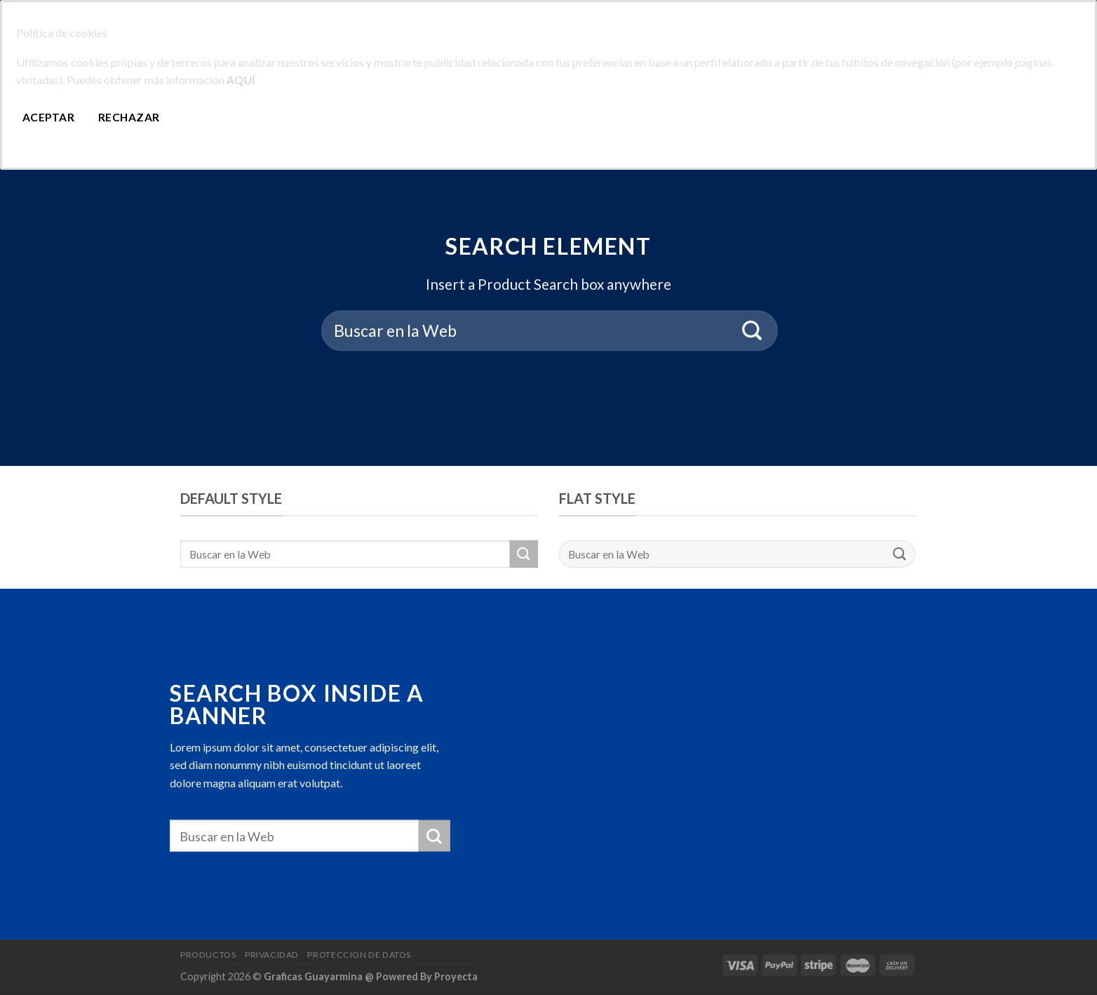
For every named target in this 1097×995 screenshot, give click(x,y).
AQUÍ (241, 79)
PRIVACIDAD (272, 954)
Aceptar (48, 117)
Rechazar (129, 117)
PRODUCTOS (208, 954)
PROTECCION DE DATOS (359, 954)
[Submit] (752, 330)
